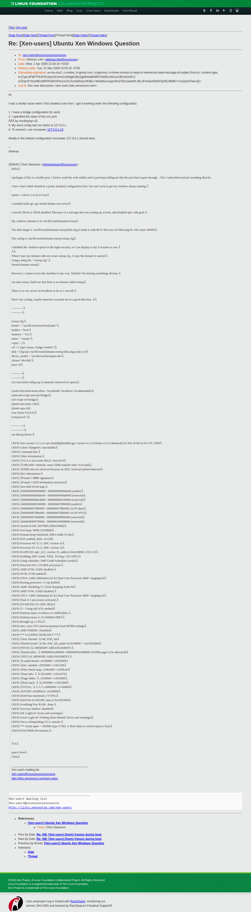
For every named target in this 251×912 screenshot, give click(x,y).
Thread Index (98, 35)
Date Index (81, 35)
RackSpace (77, 901)
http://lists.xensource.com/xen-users (34, 778)
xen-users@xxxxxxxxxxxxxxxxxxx (44, 55)
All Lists (21, 27)
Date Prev (15, 35)
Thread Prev (46, 35)
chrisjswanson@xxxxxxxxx (60, 164)
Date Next (30, 35)
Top (11, 27)
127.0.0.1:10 (55, 129)
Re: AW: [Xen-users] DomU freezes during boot (69, 834)
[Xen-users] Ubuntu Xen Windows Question (58, 823)
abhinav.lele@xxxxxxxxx (61, 59)
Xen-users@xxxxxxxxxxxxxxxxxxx (33, 774)
